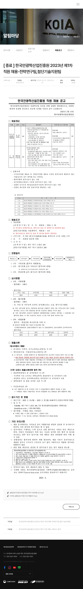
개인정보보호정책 (8, 547)
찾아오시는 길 (44, 547)
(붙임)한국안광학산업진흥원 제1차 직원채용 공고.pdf (27, 493)
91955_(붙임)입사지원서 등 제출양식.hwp (23, 496)
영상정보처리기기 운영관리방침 (26, 547)
